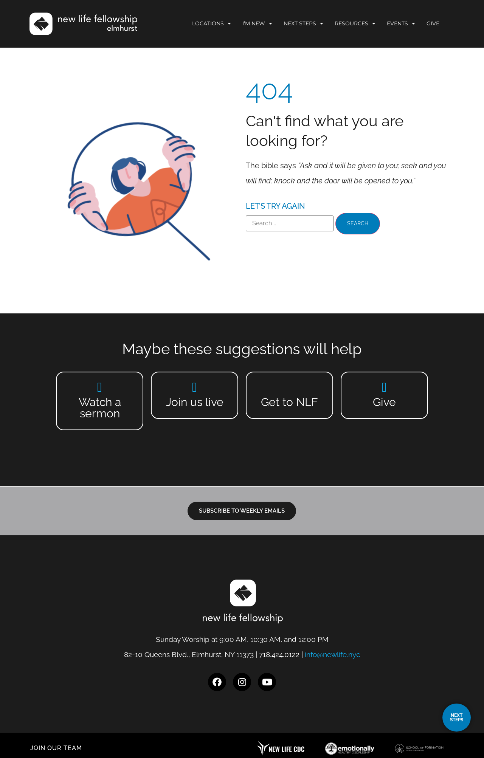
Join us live (194, 402)
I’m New (257, 23)
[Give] (384, 387)
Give (433, 23)
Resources (355, 23)
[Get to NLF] (289, 387)
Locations (211, 23)
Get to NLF (289, 402)
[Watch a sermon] (99, 387)
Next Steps (303, 23)
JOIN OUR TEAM (56, 748)
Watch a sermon (100, 407)
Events (401, 23)
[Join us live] (194, 387)
